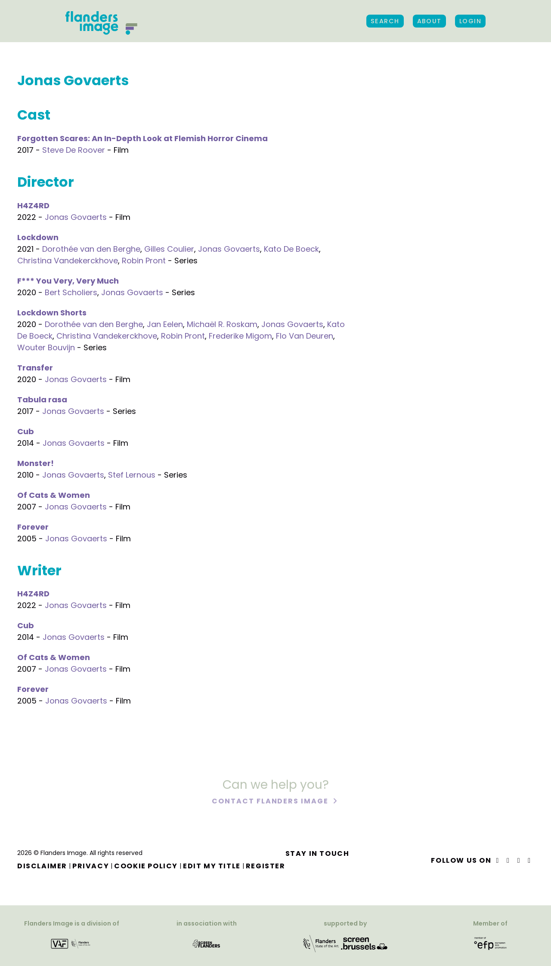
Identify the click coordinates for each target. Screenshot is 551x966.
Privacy (90, 866)
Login (470, 21)
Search (385, 21)
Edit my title (212, 866)
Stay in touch (317, 853)
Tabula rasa (42, 399)
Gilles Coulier (169, 249)
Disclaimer (42, 866)
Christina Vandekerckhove (67, 260)
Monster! (35, 463)
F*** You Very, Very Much (68, 280)
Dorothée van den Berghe (91, 249)
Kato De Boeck (291, 249)
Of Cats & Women (53, 495)
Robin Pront (144, 260)
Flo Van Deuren (304, 335)
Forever (33, 527)
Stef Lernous (131, 474)
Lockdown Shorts (52, 312)
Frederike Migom (240, 335)
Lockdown (38, 237)
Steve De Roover (73, 150)
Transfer (35, 367)
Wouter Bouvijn (46, 347)
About (429, 21)
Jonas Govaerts (76, 217)
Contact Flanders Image (271, 802)
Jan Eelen (165, 324)
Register (265, 866)
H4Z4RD (33, 205)
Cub (25, 431)
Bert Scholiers (71, 292)
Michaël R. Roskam (222, 324)
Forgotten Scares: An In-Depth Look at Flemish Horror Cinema (142, 138)
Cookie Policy (146, 866)
